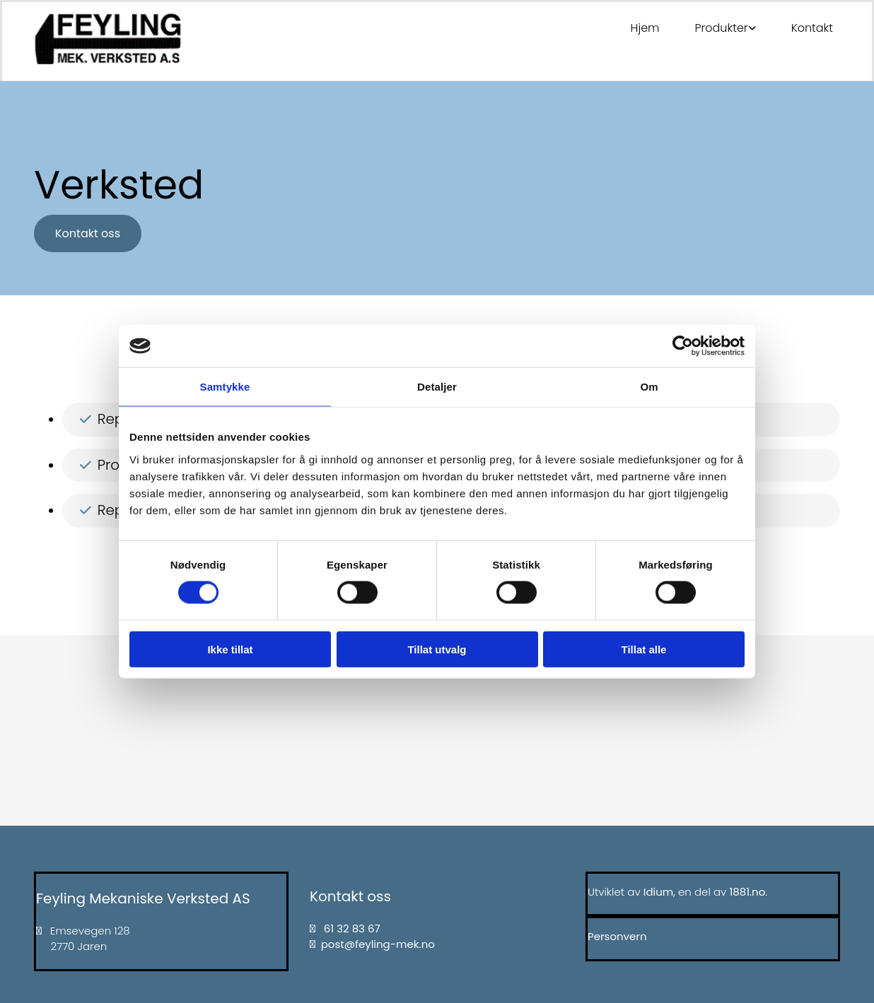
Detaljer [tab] (437, 387)
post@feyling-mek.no (378, 944)
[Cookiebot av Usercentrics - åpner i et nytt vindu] (683, 346)
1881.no (747, 891)
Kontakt (812, 28)
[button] (87, 233)
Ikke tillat (229, 649)
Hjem (645, 28)
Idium (658, 891)
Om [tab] (649, 387)
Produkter (720, 28)
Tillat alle (644, 649)
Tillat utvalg (436, 649)
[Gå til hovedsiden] (108, 60)
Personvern (617, 936)
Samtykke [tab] (225, 387)
